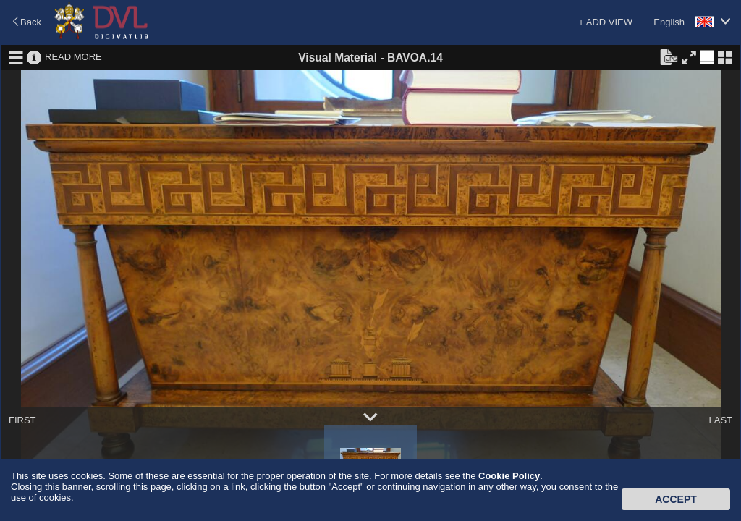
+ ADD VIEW (605, 22)
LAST (720, 420)
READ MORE (73, 56)
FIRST (22, 420)
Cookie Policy (509, 475)
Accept (676, 499)
